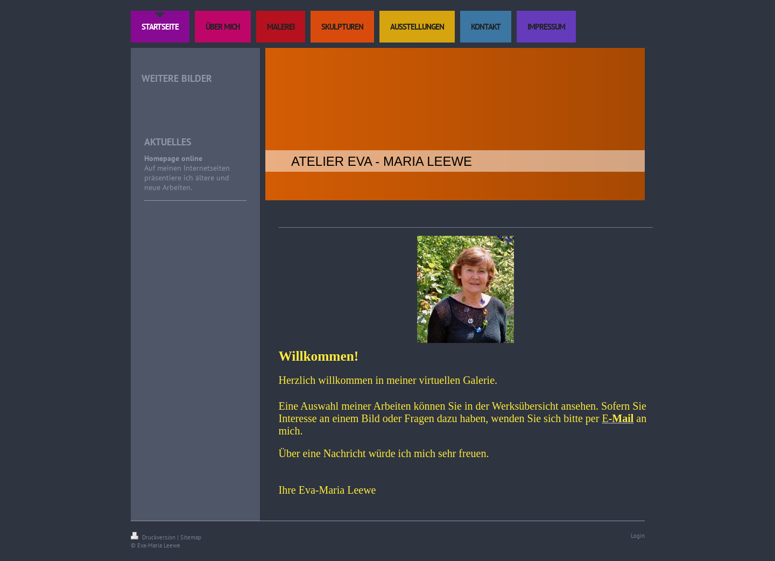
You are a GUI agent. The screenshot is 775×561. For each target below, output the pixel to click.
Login (638, 535)
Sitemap (190, 537)
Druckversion (154, 537)
